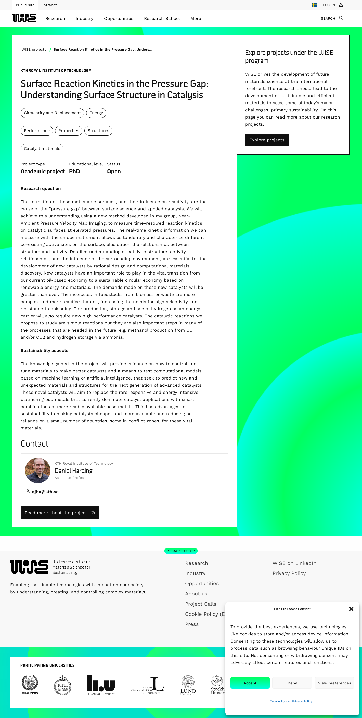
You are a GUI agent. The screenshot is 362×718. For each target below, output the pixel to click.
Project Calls (200, 604)
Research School (162, 18)
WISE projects (34, 49)
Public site (25, 5)
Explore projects (267, 139)
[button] (351, 609)
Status (113, 164)
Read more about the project (60, 512)
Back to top (183, 551)
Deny (292, 683)
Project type (33, 164)
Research (55, 18)
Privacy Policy (302, 701)
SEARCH (328, 18)
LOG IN (329, 5)
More (195, 18)
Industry (84, 18)
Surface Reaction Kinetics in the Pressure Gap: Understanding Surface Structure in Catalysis (104, 49)
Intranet (50, 5)
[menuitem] (55, 18)
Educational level (86, 164)
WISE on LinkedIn (294, 563)
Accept (250, 683)
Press (192, 624)
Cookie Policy (280, 701)
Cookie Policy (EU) (207, 614)
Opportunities (118, 18)
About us (196, 594)
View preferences (334, 683)
